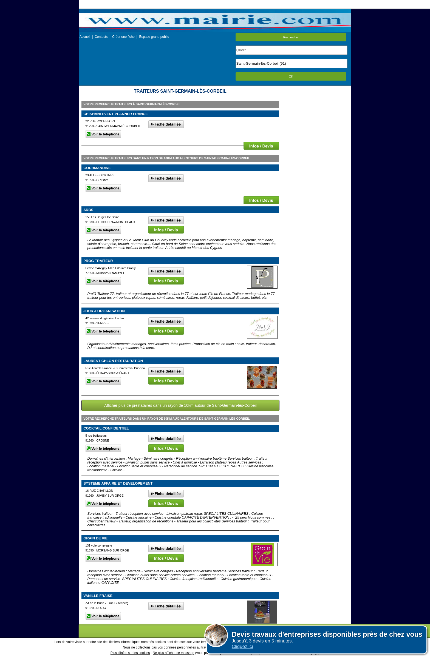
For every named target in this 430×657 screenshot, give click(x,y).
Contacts (101, 37)
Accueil (85, 37)
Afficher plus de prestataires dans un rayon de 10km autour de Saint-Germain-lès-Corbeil (180, 405)
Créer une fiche (123, 37)
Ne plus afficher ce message (173, 653)
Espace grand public (154, 37)
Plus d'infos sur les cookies (130, 653)
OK (291, 76)
